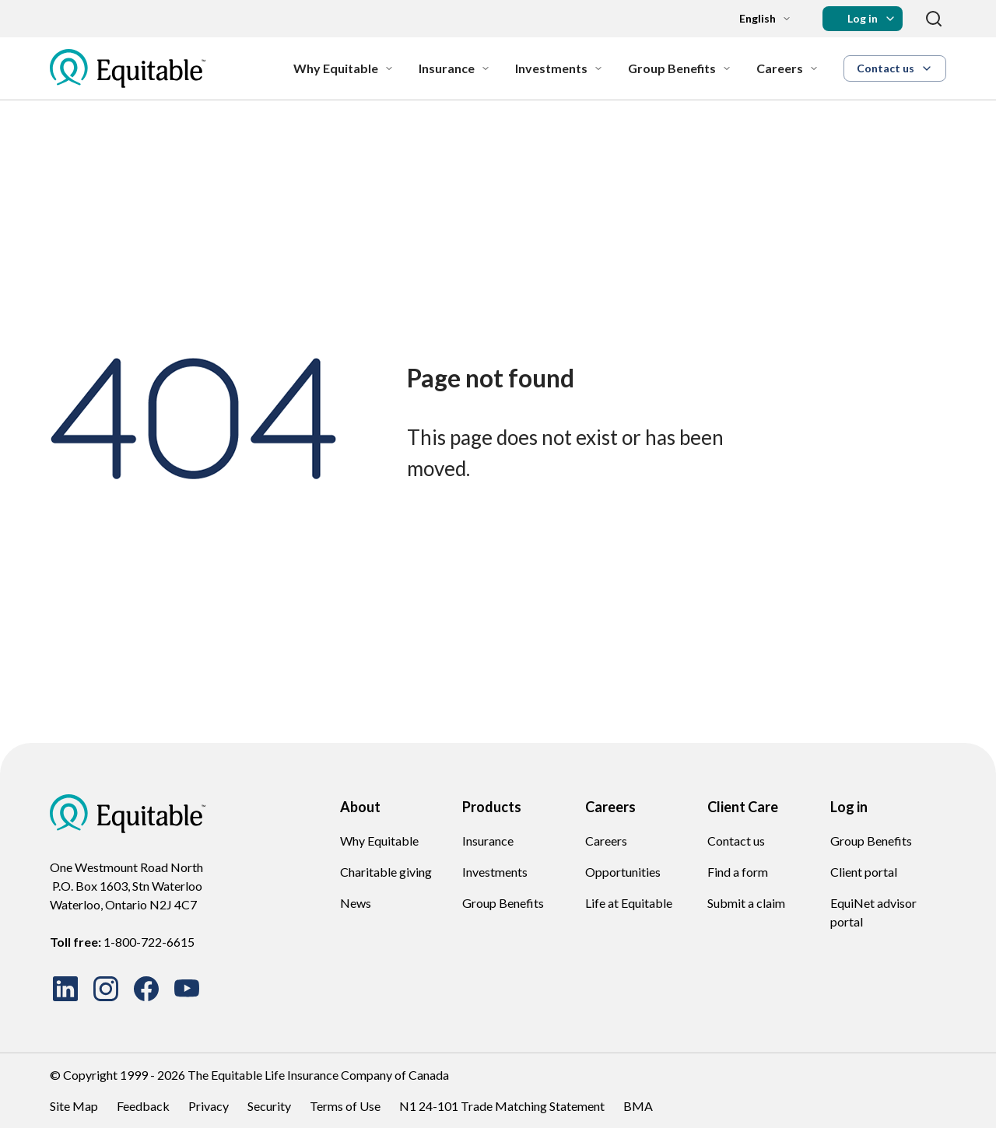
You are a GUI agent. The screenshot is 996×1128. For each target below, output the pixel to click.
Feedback (143, 1105)
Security (269, 1105)
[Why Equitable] (343, 68)
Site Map (74, 1105)
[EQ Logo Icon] (127, 68)
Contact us (736, 840)
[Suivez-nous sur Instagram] (105, 988)
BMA (638, 1105)
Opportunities (623, 871)
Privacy (208, 1105)
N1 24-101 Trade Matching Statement (502, 1105)
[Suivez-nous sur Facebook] (146, 988)
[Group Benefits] (679, 68)
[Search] (933, 18)
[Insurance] (454, 68)
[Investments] (559, 68)
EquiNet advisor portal (873, 912)
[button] (862, 18)
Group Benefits (503, 902)
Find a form (737, 871)
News (355, 902)
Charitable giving (386, 871)
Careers (606, 840)
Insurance (488, 840)
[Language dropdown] (753, 18)
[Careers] (787, 68)
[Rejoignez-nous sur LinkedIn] (65, 988)
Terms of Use (345, 1105)
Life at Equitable (628, 902)
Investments (495, 871)
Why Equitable (379, 840)
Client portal (863, 871)
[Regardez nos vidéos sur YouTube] (186, 988)
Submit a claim (746, 902)
